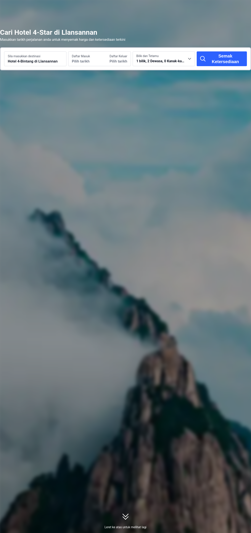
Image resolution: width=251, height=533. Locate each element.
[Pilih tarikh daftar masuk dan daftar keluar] (84, 59)
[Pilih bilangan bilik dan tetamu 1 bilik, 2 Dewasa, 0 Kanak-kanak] (164, 59)
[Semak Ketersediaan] (222, 58)
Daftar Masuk (81, 56)
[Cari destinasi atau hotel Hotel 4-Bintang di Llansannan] (35, 58)
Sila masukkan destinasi (24, 56)
